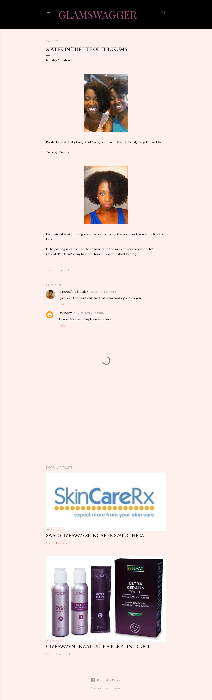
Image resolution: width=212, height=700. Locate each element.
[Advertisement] (106, 426)
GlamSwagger (97, 14)
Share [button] (49, 269)
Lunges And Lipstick (73, 292)
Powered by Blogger (106, 680)
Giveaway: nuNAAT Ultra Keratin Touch (99, 646)
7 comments (63, 654)
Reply (62, 304)
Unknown (65, 313)
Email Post (62, 269)
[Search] (163, 12)
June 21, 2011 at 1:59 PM (103, 291)
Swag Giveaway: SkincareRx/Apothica (95, 535)
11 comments (63, 543)
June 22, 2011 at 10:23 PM (89, 313)
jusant (117, 688)
